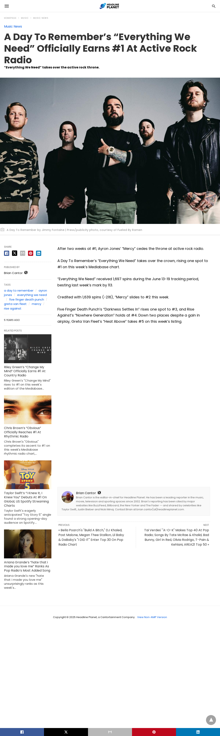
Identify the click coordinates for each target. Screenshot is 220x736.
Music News (40, 18)
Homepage (10, 18)
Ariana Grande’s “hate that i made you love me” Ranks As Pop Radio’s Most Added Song (27, 566)
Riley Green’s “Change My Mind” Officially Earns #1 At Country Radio (25, 371)
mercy (36, 304)
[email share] (22, 253)
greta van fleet (15, 304)
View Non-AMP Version (152, 617)
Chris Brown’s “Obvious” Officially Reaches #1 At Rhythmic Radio (22, 432)
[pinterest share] (30, 253)
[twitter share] (14, 253)
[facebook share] (6, 253)
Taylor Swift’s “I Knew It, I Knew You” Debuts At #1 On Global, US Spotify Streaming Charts (26, 499)
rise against (12, 308)
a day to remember (18, 290)
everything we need (32, 295)
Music (25, 18)
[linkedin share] (38, 253)
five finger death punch (26, 299)
